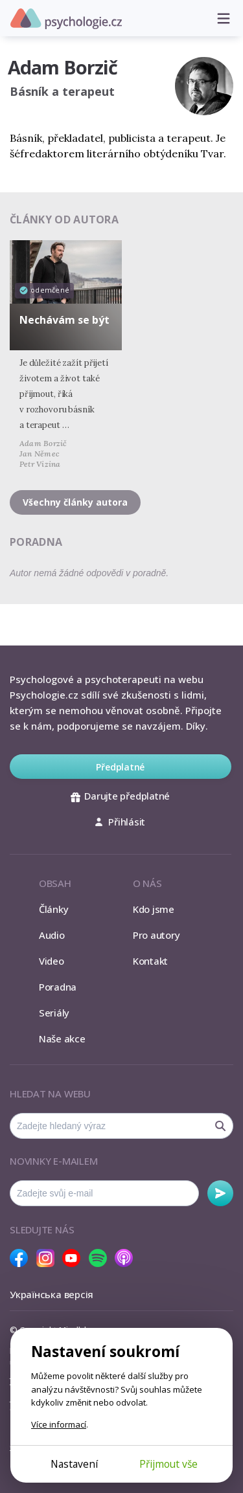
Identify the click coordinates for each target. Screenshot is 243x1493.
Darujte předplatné (120, 795)
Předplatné (120, 767)
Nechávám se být (64, 320)
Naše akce (62, 1038)
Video (51, 960)
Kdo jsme (153, 909)
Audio (52, 934)
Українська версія (51, 1294)
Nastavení (74, 1464)
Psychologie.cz (66, 19)
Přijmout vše (168, 1464)
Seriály (54, 1012)
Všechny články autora (75, 502)
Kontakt (150, 960)
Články (54, 909)
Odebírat (220, 1193)
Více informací (58, 1424)
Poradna (57, 986)
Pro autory (156, 934)
